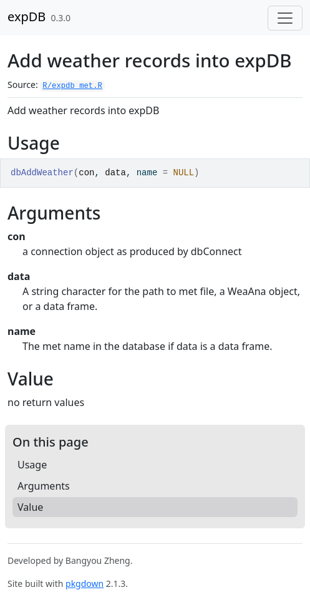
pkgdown (84, 583)
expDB (26, 16)
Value (30, 507)
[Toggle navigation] (285, 18)
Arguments (43, 486)
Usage (32, 465)
